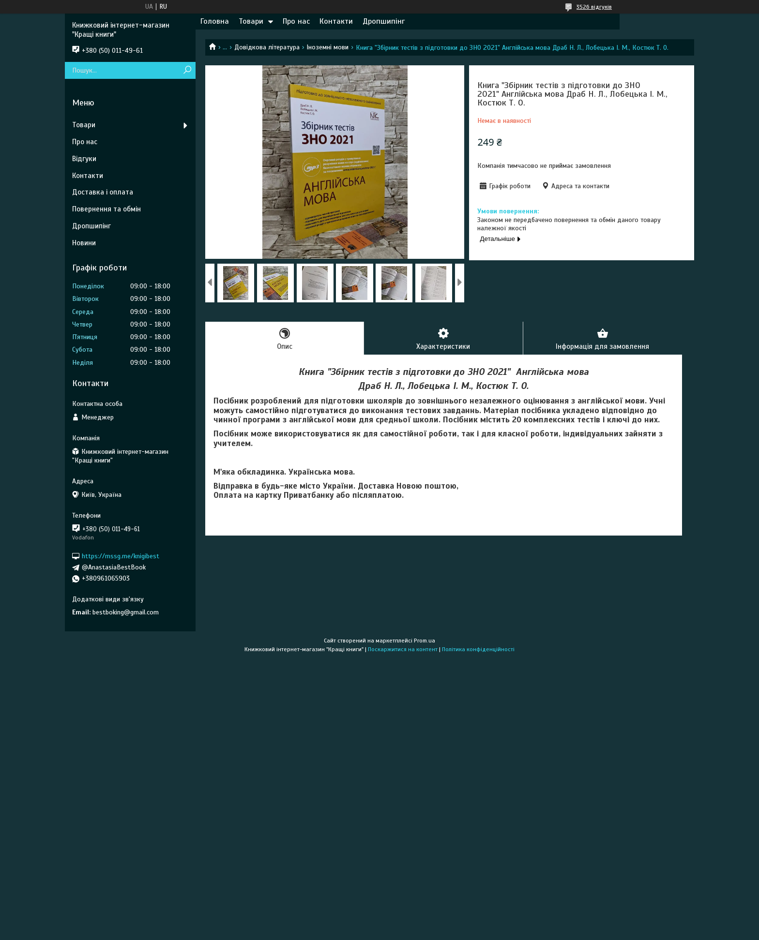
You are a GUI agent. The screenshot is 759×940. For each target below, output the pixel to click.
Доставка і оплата (102, 192)
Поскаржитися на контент (403, 649)
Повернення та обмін (106, 209)
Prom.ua (424, 640)
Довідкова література (267, 47)
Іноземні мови (327, 47)
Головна (214, 21)
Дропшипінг (384, 21)
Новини (84, 243)
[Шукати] (187, 70)
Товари (251, 21)
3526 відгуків (594, 6)
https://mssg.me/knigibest (120, 556)
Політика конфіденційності (478, 649)
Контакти (336, 21)
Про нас (296, 21)
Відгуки (84, 158)
